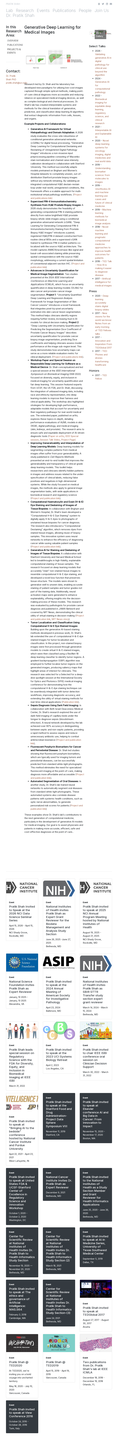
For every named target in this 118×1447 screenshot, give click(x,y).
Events (43, 10)
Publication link (70, 701)
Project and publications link (67, 356)
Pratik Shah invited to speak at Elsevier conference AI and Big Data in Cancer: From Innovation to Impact (95, 1114)
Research (25, 10)
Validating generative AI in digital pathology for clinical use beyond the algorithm (103, 64)
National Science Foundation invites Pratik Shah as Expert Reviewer (21, 987)
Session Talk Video (50, 439)
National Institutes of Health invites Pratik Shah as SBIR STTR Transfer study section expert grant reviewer (95, 992)
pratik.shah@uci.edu (16, 82)
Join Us (101, 10)
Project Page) (68, 439)
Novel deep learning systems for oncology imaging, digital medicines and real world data (103, 151)
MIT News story (60, 619)
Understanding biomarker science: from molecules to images (102, 175)
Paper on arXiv (56, 436)
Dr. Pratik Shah (20, 15)
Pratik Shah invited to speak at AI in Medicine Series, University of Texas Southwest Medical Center (95, 1245)
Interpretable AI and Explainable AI (103, 134)
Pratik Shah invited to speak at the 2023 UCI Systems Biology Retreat (59, 1055)
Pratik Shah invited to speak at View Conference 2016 (22, 1413)
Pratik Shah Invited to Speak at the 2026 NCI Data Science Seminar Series (22, 913)
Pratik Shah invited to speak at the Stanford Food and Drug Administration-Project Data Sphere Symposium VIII (59, 1114)
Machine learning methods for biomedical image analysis (103, 216)
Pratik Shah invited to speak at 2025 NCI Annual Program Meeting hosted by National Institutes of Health (96, 917)
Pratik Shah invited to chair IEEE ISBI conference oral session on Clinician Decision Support (95, 1058)
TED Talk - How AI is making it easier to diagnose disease (103, 268)
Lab (9, 10)
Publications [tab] (15, 44)
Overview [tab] (12, 40)
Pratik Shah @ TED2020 (18, 1363)
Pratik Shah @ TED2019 (55, 1363)
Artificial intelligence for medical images (103, 282)
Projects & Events (14, 51)
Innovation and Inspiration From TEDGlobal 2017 (103, 344)
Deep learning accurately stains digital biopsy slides (102, 302)
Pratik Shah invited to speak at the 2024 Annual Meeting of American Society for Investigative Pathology (58, 992)
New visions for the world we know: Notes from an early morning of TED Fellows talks (103, 323)
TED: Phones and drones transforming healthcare (101, 358)
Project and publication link (45, 498)
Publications (64, 10)
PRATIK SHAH (13, 3)
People (85, 10)
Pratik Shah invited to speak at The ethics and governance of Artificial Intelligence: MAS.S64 (22, 1299)
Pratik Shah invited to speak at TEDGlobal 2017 (95, 1311)
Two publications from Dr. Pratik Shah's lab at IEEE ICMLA (95, 1367)
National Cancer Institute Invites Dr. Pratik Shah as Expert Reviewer (59, 1182)
